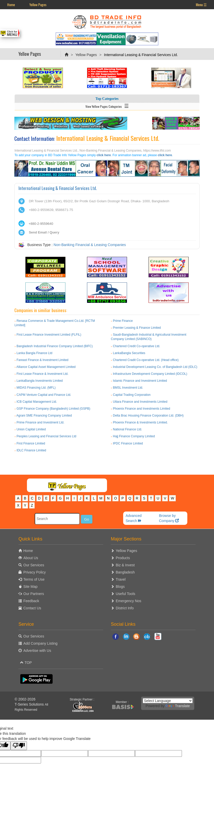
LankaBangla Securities (129, 353)
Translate (178, 706)
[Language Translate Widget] (168, 700)
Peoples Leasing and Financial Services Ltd (46, 436)
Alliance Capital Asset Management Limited (46, 367)
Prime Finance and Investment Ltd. (40, 422)
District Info (125, 608)
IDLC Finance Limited (31, 450)
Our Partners (33, 594)
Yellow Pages (37, 4)
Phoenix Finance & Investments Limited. (140, 422)
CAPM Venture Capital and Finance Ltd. (43, 395)
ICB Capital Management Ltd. (36, 401)
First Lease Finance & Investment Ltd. (42, 374)
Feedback (31, 601)
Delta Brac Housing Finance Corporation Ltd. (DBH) (148, 415)
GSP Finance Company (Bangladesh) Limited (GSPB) (53, 408)
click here (104, 155)
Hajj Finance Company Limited (134, 436)
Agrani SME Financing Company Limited (44, 415)
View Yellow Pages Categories (107, 105)
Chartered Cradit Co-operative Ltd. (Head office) (146, 360)
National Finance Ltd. (127, 429)
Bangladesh (125, 572)
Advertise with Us (37, 651)
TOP (26, 663)
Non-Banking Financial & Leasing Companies (90, 245)
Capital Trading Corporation (132, 395)
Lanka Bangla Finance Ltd (34, 353)
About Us (30, 558)
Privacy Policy (34, 572)
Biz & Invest (125, 565)
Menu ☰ (201, 4)
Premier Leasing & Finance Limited (137, 328)
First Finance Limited (30, 443)
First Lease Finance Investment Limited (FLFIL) (48, 334)
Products (123, 558)
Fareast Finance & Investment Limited (42, 360)
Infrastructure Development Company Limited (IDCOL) (150, 374)
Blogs (120, 586)
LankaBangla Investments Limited (39, 380)
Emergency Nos (128, 601)
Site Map (30, 586)
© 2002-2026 (25, 699)
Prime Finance (123, 321)
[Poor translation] (19, 745)
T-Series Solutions (30, 704)
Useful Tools (125, 594)
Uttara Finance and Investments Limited (140, 401)
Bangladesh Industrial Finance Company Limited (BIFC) (54, 346)
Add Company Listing (40, 643)
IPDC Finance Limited (128, 443)
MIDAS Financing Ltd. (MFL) (35, 387)
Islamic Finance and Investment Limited (140, 380)
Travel (120, 579)
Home (11, 4)
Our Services (33, 565)
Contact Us (32, 608)
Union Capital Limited (31, 429)
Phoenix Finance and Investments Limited (141, 408)
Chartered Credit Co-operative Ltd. (136, 346)
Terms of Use (33, 579)
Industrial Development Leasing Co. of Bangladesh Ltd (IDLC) (155, 367)
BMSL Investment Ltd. (128, 387)
